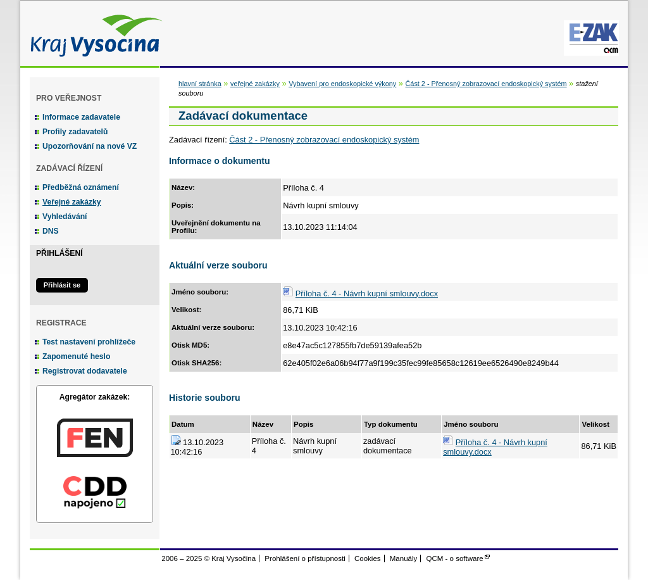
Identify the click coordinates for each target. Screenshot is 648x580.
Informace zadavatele (81, 117)
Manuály (404, 558)
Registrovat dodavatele (84, 371)
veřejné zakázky (255, 83)
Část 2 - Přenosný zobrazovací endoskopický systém (485, 83)
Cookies (367, 558)
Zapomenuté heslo (76, 356)
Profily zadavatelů (75, 131)
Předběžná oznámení (80, 187)
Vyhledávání (64, 216)
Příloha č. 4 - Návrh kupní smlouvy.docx (367, 293)
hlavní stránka (199, 83)
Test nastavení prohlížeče (88, 341)
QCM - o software (455, 558)
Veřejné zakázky (71, 202)
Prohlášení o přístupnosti (305, 558)
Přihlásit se (62, 285)
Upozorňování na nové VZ (89, 146)
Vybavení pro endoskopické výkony (342, 83)
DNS (50, 231)
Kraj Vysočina (93, 33)
